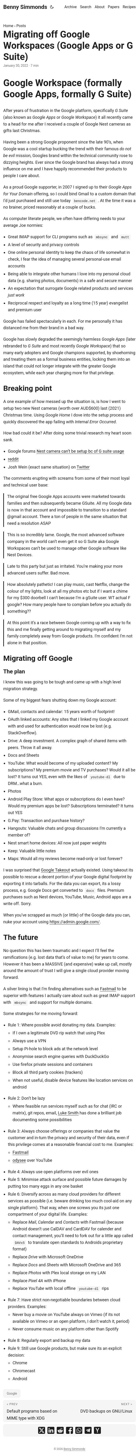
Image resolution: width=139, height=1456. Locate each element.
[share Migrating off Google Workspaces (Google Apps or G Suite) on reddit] (60, 1430)
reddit (13, 459)
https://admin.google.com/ (74, 921)
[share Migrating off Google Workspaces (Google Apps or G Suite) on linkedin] (50, 1430)
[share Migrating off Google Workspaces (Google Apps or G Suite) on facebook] (69, 1430)
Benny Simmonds (25, 7)
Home (8, 26)
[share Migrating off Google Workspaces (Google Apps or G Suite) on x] (41, 1430)
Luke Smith (68, 1112)
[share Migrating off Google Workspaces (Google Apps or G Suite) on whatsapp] (78, 1430)
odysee (19, 1160)
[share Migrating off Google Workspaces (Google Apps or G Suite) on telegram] (88, 1430)
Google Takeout (55, 870)
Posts (21, 26)
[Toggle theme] (52, 7)
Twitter (83, 467)
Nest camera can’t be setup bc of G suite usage (80, 451)
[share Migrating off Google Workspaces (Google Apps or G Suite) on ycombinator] (97, 1430)
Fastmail (108, 988)
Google (12, 1393)
